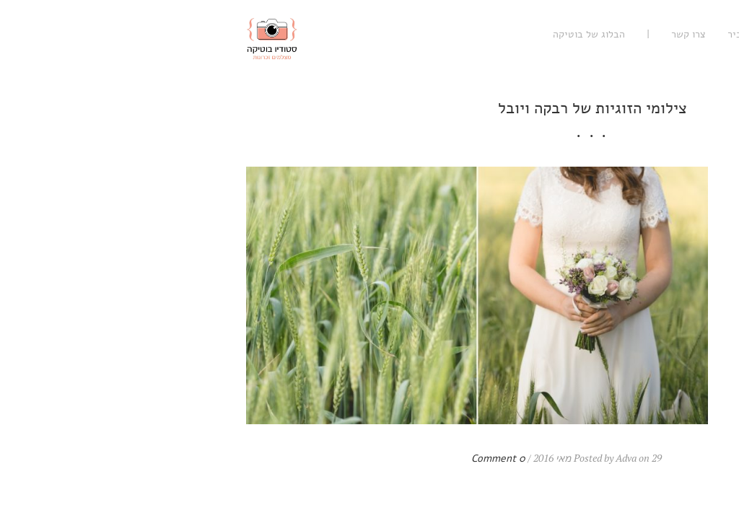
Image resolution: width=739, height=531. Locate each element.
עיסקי (651, 34)
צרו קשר (465, 34)
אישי (607, 34)
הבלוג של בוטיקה (366, 34)
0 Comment (275, 458)
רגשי (695, 34)
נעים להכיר (527, 34)
